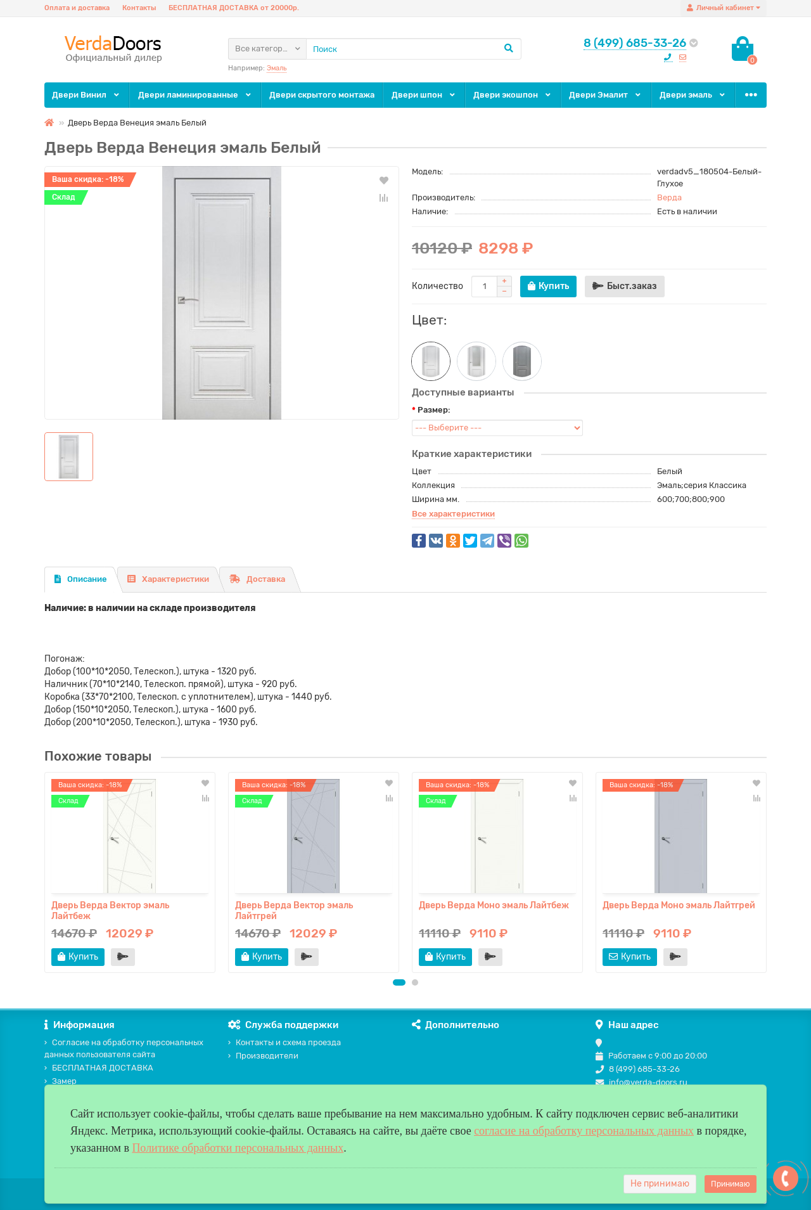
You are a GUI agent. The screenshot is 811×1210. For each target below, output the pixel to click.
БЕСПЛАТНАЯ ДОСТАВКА (98, 1067)
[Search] (413, 49)
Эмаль (276, 68)
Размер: (434, 410)
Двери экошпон (512, 95)
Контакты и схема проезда (284, 1042)
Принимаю (730, 1184)
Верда (669, 197)
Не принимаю (659, 1183)
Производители (263, 1055)
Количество (437, 286)
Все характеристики (453, 513)
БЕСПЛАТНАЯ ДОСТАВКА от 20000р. (234, 8)
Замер (60, 1081)
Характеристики (168, 579)
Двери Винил (86, 95)
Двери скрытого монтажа (321, 95)
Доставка (257, 579)
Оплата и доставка (77, 8)
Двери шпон (424, 95)
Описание (80, 579)
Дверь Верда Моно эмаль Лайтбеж (494, 905)
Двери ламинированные (195, 95)
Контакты (139, 8)
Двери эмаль (693, 95)
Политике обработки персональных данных (237, 1148)
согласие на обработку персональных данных (584, 1130)
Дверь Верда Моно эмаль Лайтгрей (679, 905)
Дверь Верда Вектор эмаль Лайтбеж (110, 911)
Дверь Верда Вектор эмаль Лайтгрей (294, 911)
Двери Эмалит (605, 95)
